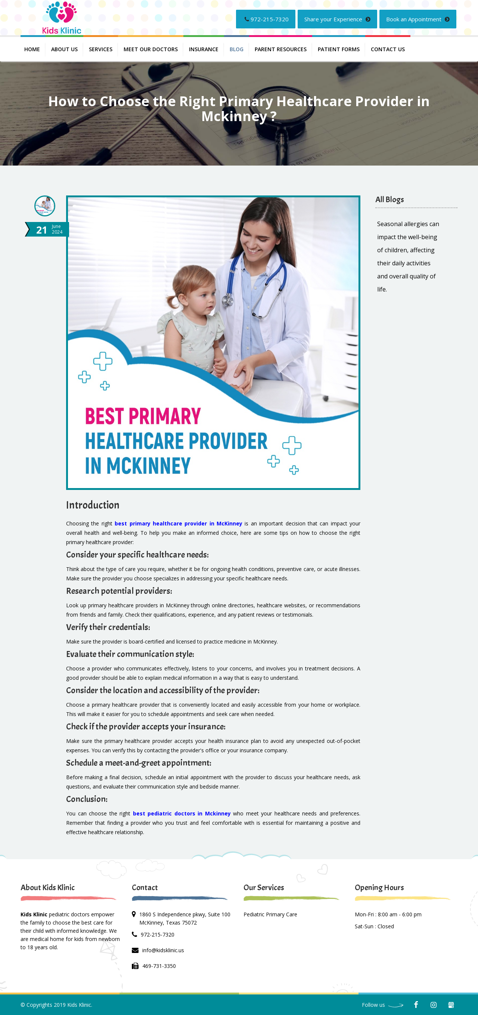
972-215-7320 (267, 19)
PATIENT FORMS (339, 49)
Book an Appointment (418, 19)
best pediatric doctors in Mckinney (182, 813)
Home (32, 49)
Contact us (388, 49)
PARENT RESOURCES (281, 49)
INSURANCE (203, 49)
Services (100, 49)
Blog (236, 49)
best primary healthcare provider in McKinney (178, 523)
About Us (64, 49)
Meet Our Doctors (151, 49)
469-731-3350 (159, 965)
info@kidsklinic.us (163, 950)
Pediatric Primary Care (270, 914)
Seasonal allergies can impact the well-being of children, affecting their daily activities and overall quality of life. (408, 256)
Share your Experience (337, 19)
